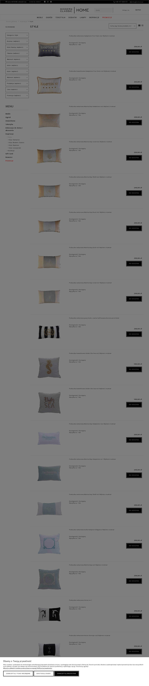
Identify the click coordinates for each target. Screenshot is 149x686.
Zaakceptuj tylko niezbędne (18, 673)
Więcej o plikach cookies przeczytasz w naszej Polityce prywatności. (27, 668)
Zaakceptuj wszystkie (66, 673)
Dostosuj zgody (44, 673)
